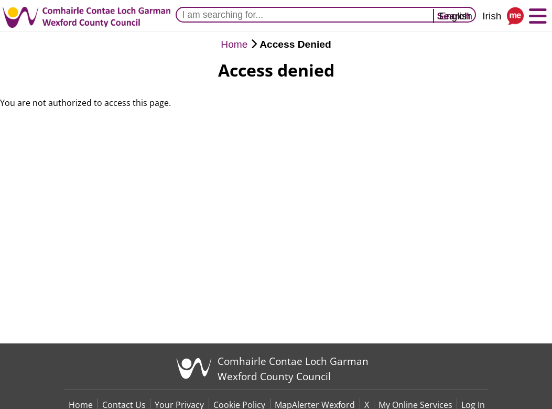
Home (234, 44)
